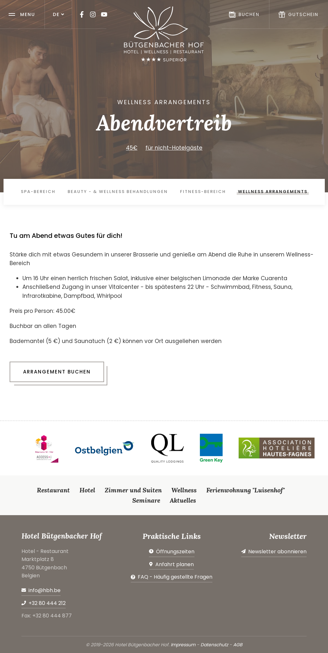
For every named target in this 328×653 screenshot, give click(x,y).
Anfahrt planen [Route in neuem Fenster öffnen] (174, 564)
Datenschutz (214, 644)
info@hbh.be (45, 590)
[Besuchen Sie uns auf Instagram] (93, 14)
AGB (237, 644)
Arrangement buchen (57, 371)
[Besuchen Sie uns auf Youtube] (104, 14)
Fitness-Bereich (203, 191)
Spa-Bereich (38, 191)
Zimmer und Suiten (133, 490)
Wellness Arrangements (273, 191)
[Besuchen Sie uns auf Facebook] (81, 14)
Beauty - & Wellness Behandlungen (118, 191)
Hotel (87, 490)
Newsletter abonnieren (277, 551)
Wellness (184, 490)
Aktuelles (183, 500)
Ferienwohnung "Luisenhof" (245, 490)
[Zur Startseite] (164, 34)
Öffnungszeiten (175, 551)
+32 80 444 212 (47, 603)
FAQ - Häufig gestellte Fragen (175, 577)
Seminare (146, 500)
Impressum (183, 644)
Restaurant (53, 490)
